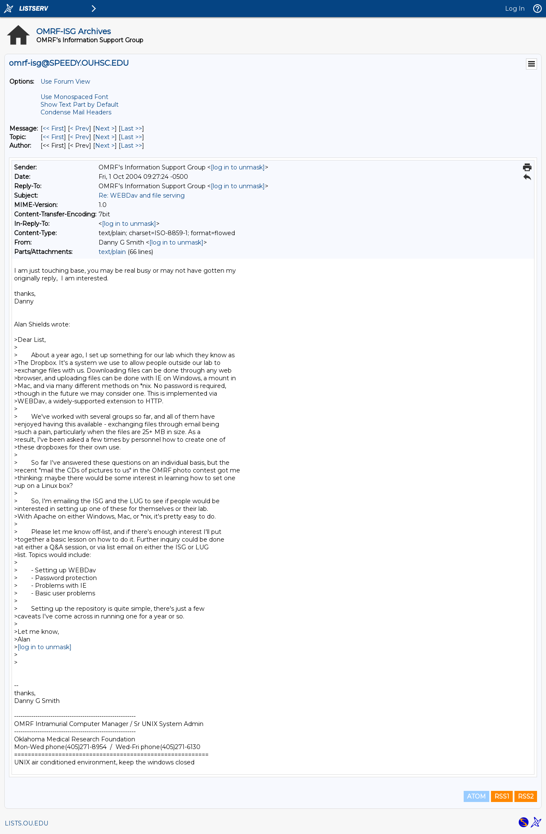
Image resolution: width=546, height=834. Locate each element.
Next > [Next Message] (105, 128)
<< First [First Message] (53, 128)
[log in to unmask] (238, 167)
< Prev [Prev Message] (79, 128)
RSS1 (501, 796)
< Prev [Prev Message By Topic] (79, 137)
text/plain (112, 252)
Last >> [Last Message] (131, 128)
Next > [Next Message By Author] (105, 145)
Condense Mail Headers (76, 112)
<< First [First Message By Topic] (53, 137)
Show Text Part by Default (80, 104)
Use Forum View (65, 81)
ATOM (476, 796)
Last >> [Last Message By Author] (131, 145)
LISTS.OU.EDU (26, 823)
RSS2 (526, 796)
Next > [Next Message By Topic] (105, 137)
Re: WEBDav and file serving (142, 195)
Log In (515, 8)
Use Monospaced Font (74, 97)
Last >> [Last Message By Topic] (131, 137)
